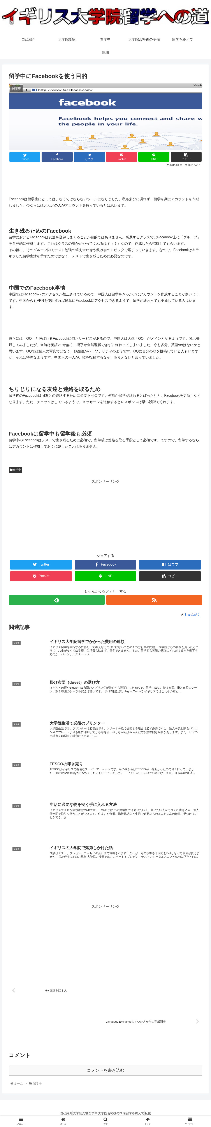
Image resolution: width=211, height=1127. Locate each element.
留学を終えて (141, 1113)
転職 (158, 1113)
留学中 (15, 469)
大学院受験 (74, 1113)
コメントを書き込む (105, 1070)
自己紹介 (56, 1113)
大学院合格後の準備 (114, 1113)
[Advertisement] (105, 180)
